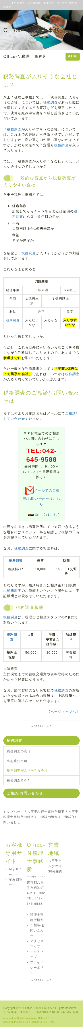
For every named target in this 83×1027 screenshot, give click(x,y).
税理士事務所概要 (51, 811)
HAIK (52, 1022)
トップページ (13, 811)
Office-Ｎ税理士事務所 (25, 56)
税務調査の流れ (19, 751)
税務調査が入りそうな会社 (27, 770)
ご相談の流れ (47, 817)
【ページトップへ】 (63, 712)
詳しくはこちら (48, 515)
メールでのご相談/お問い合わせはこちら (41, 497)
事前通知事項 (17, 761)
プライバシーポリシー (37, 967)
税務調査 (50, 102)
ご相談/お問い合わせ (25, 793)
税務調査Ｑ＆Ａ (19, 780)
